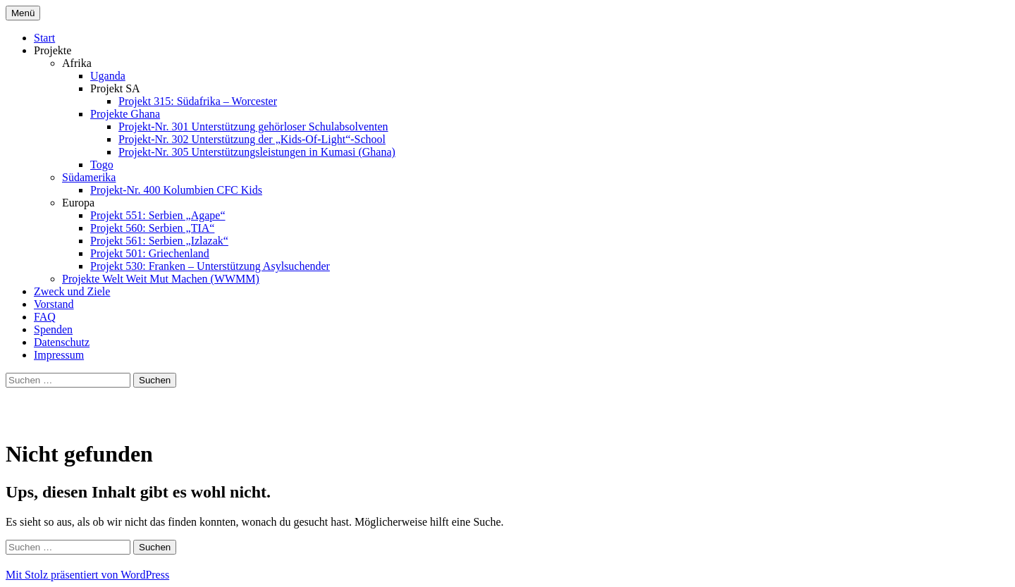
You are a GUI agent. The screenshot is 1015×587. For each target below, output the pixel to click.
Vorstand (54, 304)
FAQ (45, 317)
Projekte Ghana (125, 114)
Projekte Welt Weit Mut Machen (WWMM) (160, 279)
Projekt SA (115, 88)
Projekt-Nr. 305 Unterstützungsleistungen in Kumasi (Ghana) (256, 152)
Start (44, 38)
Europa (78, 203)
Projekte (52, 50)
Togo (101, 165)
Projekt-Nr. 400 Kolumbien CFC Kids (176, 190)
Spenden (53, 329)
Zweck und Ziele (72, 291)
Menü (23, 13)
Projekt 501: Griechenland (149, 253)
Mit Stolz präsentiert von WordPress (87, 575)
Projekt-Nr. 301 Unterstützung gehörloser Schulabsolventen (253, 126)
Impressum (59, 355)
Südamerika (89, 177)
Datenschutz (62, 342)
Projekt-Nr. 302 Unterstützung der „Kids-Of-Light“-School (252, 139)
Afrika (77, 63)
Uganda (107, 76)
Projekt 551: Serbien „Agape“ (158, 215)
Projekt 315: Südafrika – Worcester (197, 101)
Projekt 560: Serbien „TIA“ (152, 228)
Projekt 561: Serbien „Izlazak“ (159, 241)
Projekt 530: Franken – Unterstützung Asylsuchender (210, 266)
